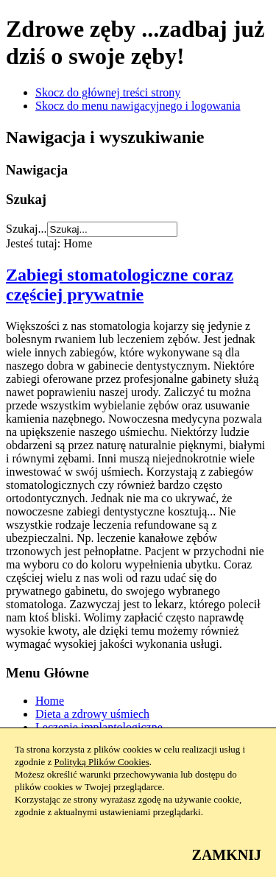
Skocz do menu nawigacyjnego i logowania (138, 105)
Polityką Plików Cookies (101, 761)
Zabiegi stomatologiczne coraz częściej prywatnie (119, 284)
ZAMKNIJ (226, 855)
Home (49, 700)
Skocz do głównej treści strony (107, 92)
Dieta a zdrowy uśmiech (92, 714)
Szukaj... (26, 228)
